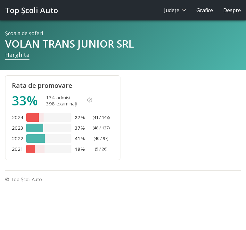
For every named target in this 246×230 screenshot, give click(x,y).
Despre (232, 10)
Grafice (204, 10)
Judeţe (175, 10)
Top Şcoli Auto (31, 10)
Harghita (17, 54)
